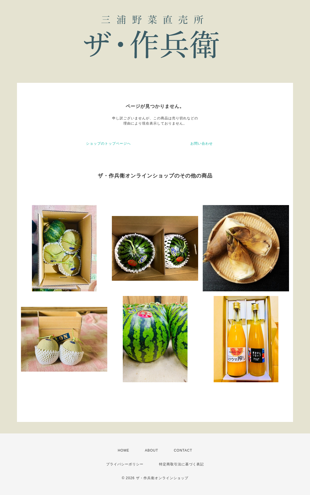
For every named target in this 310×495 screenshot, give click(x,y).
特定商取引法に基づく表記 (181, 464)
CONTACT (183, 450)
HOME (123, 450)
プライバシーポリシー (124, 464)
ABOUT (151, 450)
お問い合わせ (201, 144)
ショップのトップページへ (108, 144)
